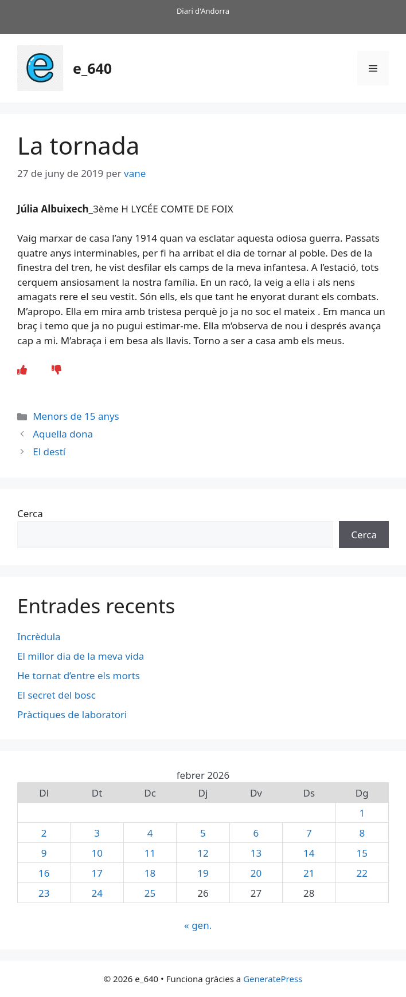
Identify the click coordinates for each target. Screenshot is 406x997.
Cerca (30, 513)
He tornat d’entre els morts (79, 675)
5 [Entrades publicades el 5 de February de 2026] (203, 833)
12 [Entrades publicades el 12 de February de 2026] (202, 853)
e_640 (92, 68)
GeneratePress (272, 978)
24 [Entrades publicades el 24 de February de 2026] (96, 893)
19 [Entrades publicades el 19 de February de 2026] (202, 873)
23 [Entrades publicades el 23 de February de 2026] (43, 893)
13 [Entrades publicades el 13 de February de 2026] (256, 853)
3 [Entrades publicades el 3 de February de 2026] (97, 833)
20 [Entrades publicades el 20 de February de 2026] (256, 873)
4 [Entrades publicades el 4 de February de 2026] (150, 833)
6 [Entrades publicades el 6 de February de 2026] (256, 833)
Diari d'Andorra (203, 11)
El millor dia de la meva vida (80, 656)
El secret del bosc (57, 695)
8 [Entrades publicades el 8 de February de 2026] (362, 833)
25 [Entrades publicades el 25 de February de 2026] (150, 893)
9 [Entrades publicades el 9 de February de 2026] (44, 853)
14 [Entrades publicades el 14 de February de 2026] (308, 853)
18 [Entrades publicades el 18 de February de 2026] (150, 873)
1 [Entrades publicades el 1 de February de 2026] (362, 812)
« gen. (198, 925)
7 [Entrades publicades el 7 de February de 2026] (309, 833)
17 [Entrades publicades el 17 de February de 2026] (96, 873)
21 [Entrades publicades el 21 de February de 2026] (308, 873)
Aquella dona (63, 433)
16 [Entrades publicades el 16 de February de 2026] (43, 873)
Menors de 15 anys (76, 416)
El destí (49, 451)
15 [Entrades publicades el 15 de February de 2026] (362, 853)
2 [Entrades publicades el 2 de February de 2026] (44, 833)
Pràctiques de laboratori (72, 714)
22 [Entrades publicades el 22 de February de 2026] (362, 873)
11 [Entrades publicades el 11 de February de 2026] (150, 853)
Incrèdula (40, 636)
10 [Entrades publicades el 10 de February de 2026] (96, 853)
